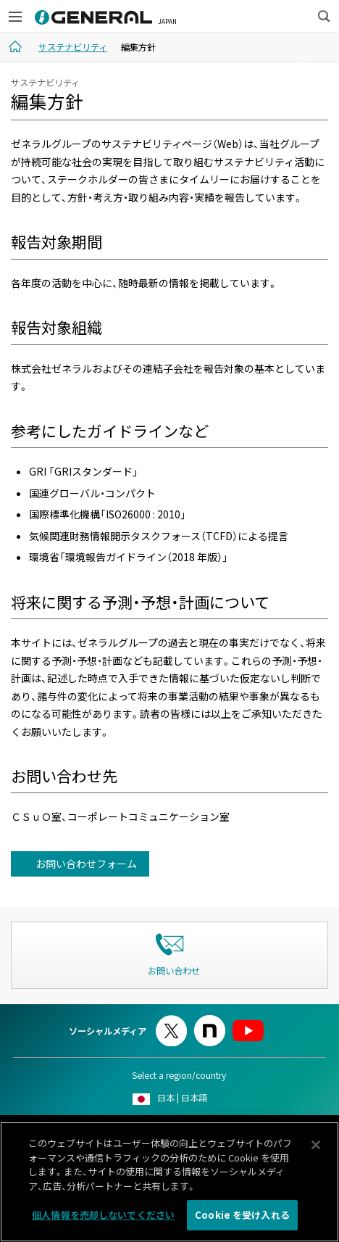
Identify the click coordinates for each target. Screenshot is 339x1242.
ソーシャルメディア (107, 1031)
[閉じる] (316, 1150)
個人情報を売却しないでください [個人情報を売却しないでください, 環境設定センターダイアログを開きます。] (103, 1220)
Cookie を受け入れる (242, 1220)
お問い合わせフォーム (85, 863)
